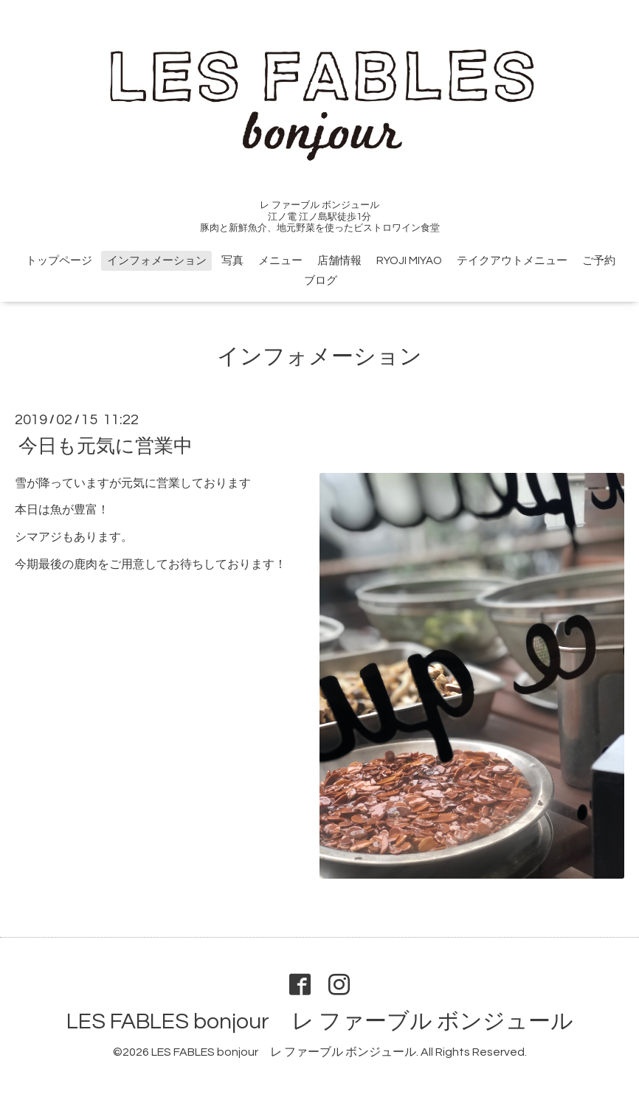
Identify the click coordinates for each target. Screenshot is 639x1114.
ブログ (320, 280)
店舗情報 (339, 260)
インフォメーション (157, 260)
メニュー (280, 260)
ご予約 (598, 260)
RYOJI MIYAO (409, 260)
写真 (232, 260)
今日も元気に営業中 (105, 445)
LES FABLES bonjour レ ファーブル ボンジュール (319, 1021)
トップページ (59, 260)
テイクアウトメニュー (512, 260)
